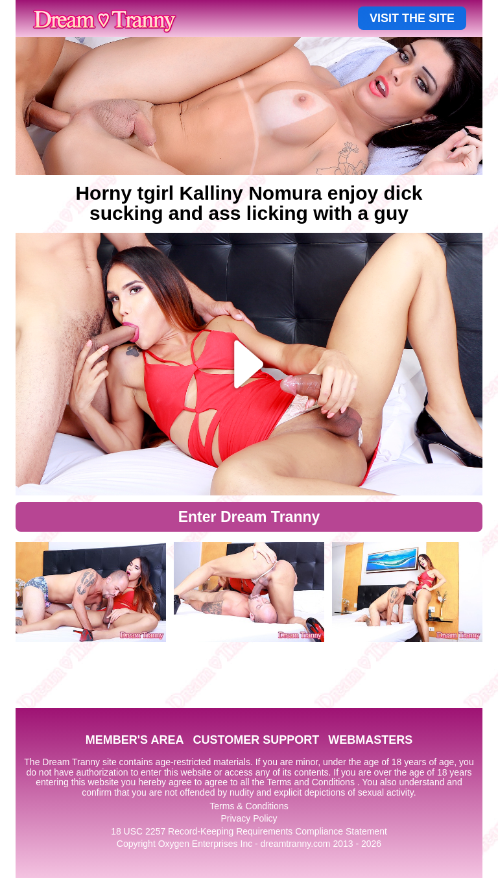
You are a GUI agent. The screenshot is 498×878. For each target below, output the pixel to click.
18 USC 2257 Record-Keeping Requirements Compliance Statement (249, 831)
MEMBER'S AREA (135, 740)
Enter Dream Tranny (249, 516)
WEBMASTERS (370, 740)
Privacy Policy (248, 818)
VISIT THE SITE (412, 18)
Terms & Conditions (248, 806)
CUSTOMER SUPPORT (256, 740)
